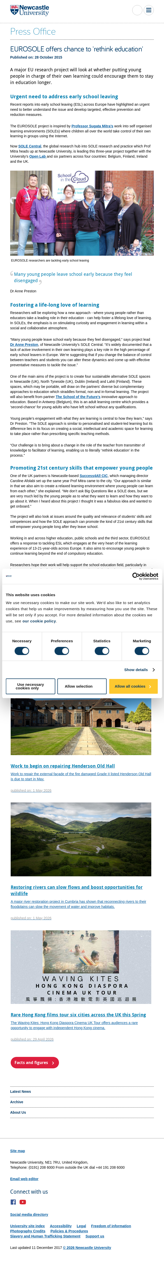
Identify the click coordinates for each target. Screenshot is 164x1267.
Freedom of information (111, 1226)
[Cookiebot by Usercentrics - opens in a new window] (136, 576)
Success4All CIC (94, 476)
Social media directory (29, 1214)
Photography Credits (27, 1231)
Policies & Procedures (69, 1231)
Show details (136, 669)
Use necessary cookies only (30, 686)
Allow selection (79, 686)
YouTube (23, 1202)
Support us (94, 1236)
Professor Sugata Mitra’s (92, 126)
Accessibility (61, 1226)
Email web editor (24, 1179)
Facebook (13, 1202)
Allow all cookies (130, 686)
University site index (27, 1226)
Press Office (33, 31)
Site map (17, 1151)
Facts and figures (31, 1062)
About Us (18, 1112)
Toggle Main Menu (149, 10)
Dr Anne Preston (24, 345)
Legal (81, 1226)
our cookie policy (39, 621)
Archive (16, 1102)
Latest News (20, 1091)
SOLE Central (29, 146)
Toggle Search (137, 10)
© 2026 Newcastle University (87, 1248)
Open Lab (38, 156)
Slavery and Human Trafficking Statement (45, 1236)
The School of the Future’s (78, 397)
